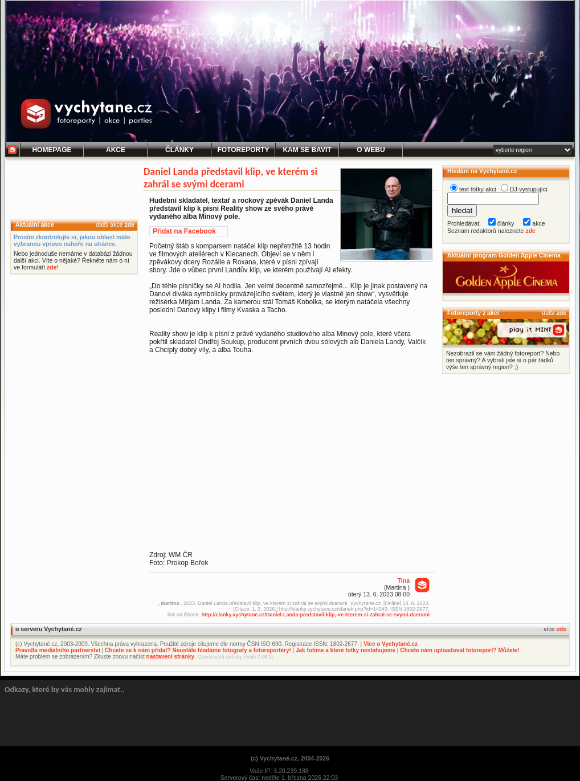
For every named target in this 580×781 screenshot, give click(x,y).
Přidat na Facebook (184, 231)
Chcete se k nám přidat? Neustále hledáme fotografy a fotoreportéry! (198, 650)
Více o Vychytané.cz (390, 644)
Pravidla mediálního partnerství (57, 650)
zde (129, 224)
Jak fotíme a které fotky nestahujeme (345, 650)
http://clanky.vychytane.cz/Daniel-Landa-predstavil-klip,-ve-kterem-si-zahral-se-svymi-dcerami (316, 615)
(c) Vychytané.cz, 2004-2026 (290, 758)
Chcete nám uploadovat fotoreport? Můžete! (459, 650)
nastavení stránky (170, 656)
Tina (404, 580)
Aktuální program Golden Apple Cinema (504, 255)
